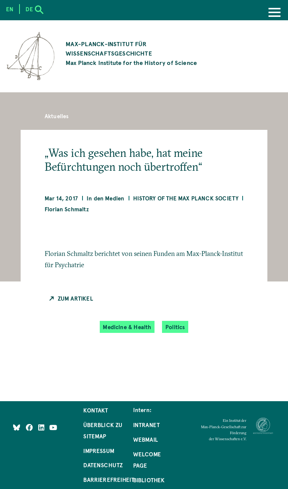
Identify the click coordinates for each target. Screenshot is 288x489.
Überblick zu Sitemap (102, 430)
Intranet (146, 425)
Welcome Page (147, 459)
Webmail (145, 439)
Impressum (98, 450)
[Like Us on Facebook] (30, 427)
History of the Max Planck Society (185, 198)
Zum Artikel (75, 298)
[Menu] (274, 13)
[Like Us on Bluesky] (16, 427)
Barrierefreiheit (108, 479)
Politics (175, 327)
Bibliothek (149, 480)
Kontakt (95, 410)
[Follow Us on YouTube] (53, 427)
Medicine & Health (127, 327)
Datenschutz (103, 465)
